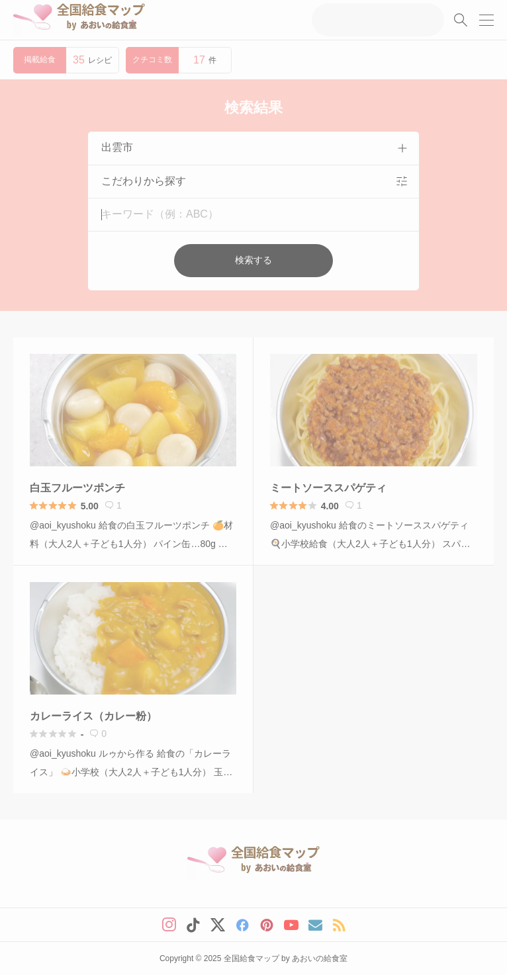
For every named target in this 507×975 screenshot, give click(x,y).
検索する (253, 260)
